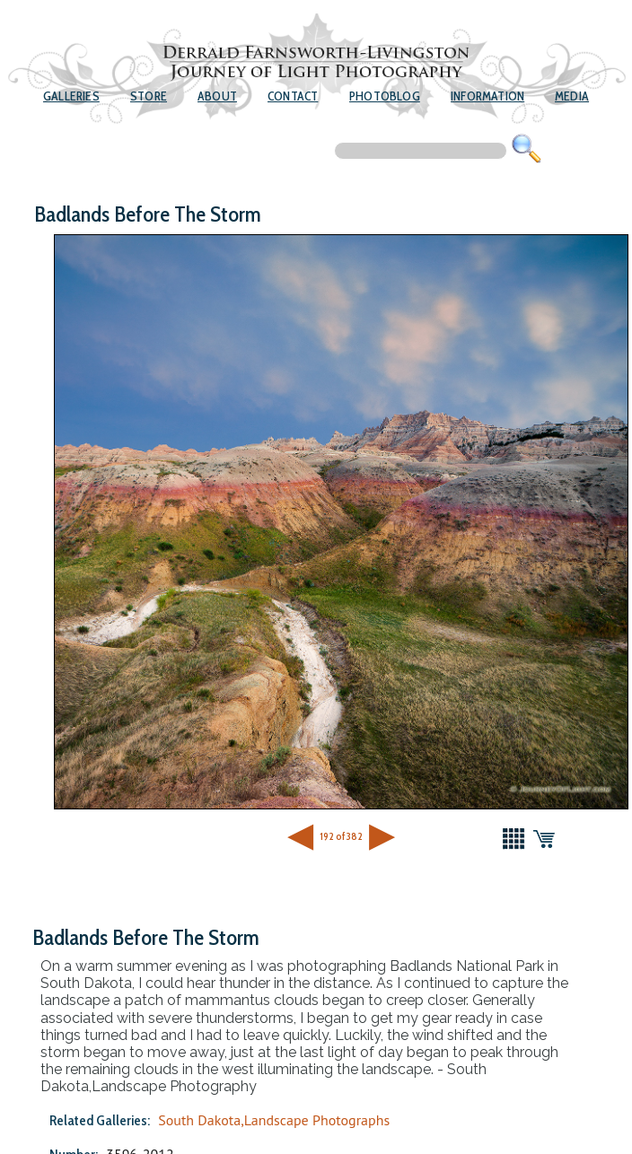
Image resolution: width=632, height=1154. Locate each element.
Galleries (71, 96)
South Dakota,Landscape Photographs (274, 1120)
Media (572, 96)
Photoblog (384, 96)
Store (148, 96)
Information (487, 96)
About (217, 96)
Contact (293, 96)
